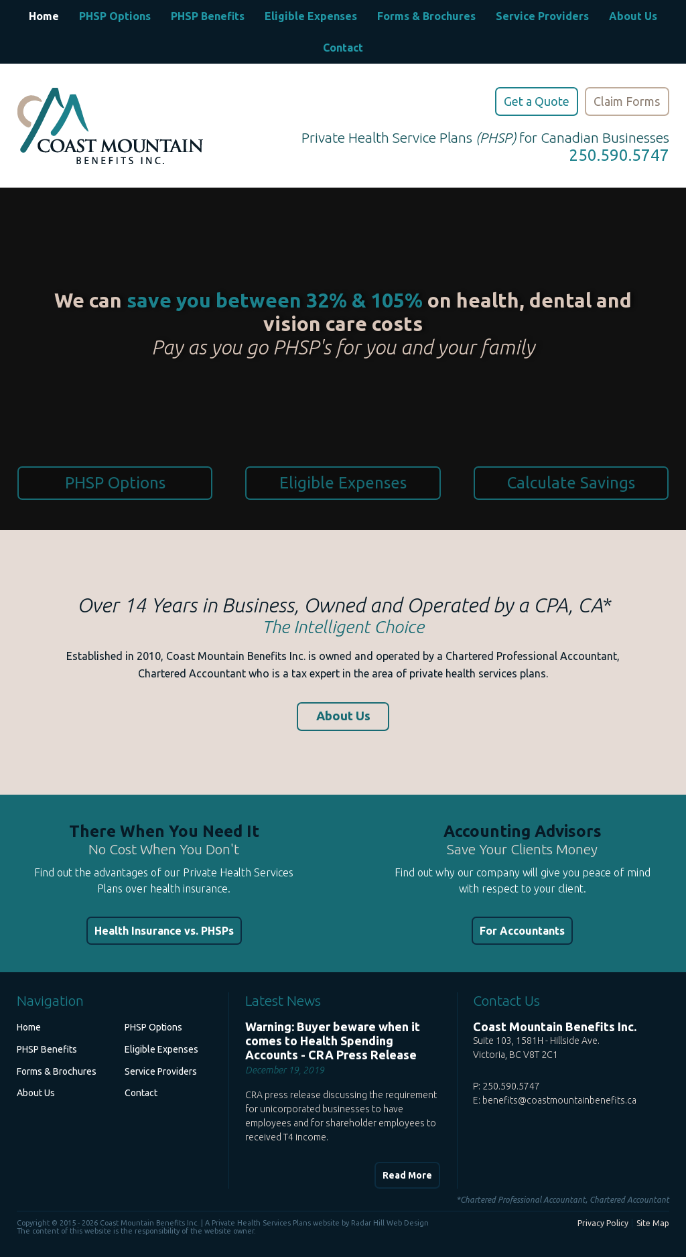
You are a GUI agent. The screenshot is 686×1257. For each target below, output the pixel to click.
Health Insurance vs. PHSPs (164, 931)
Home (44, 16)
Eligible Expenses (311, 16)
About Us (633, 16)
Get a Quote (536, 101)
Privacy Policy (602, 1223)
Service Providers (542, 16)
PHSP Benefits (208, 16)
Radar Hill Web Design (390, 1223)
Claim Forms (627, 101)
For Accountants (522, 931)
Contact (343, 48)
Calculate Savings (571, 483)
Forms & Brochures (426, 16)
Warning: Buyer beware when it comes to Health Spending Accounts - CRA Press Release (332, 1040)
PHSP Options (115, 16)
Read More (407, 1175)
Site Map (652, 1223)
